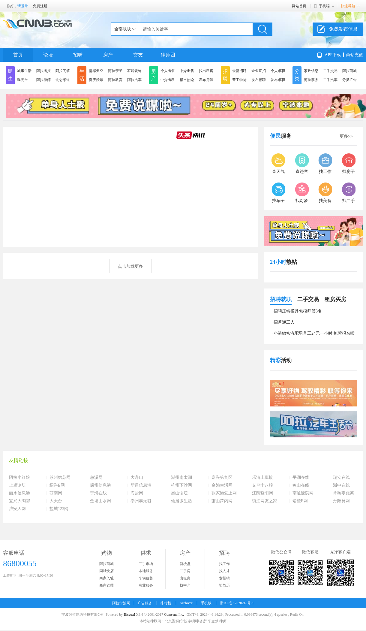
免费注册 (40, 6)
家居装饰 (134, 71)
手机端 (324, 6)
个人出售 (167, 71)
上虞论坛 (17, 485)
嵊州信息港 (100, 485)
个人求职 (278, 71)
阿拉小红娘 (19, 477)
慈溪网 (96, 477)
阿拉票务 (311, 80)
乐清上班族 (262, 477)
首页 (18, 54)
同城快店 (106, 571)
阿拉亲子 (115, 71)
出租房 (185, 578)
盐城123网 (59, 509)
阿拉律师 (43, 80)
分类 (297, 75)
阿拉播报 (43, 71)
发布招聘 (258, 80)
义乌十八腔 (262, 485)
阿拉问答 (63, 71)
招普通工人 (284, 322)
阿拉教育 (115, 80)
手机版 (206, 603)
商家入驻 (106, 578)
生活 (82, 75)
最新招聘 (239, 71)
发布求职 (278, 80)
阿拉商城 (349, 71)
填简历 (224, 585)
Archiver (186, 603)
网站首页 (299, 6)
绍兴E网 (57, 485)
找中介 (185, 585)
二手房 (185, 571)
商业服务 (146, 585)
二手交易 (330, 71)
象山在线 (300, 485)
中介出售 (187, 71)
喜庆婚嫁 (96, 80)
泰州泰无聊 (141, 501)
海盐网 (136, 493)
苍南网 (56, 493)
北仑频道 (63, 80)
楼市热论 (187, 80)
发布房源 (206, 80)
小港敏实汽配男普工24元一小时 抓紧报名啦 (314, 333)
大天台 (56, 501)
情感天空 (96, 71)
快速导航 (348, 6)
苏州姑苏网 (60, 477)
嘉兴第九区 (222, 477)
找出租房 (206, 71)
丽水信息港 (19, 493)
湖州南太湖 (181, 477)
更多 (346, 136)
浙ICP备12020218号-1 (237, 603)
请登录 (22, 6)
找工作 (224, 564)
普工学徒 (239, 80)
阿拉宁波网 (121, 603)
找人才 (224, 571)
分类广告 (349, 80)
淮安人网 (17, 509)
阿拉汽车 (134, 80)
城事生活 (24, 71)
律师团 (168, 54)
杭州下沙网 (181, 485)
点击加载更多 (130, 266)
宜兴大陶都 (19, 501)
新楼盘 (185, 564)
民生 (10, 75)
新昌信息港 (141, 485)
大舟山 (136, 477)
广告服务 (145, 603)
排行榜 (165, 603)
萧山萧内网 (222, 501)
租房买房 (335, 299)
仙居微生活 (181, 501)
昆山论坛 (179, 493)
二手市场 (146, 564)
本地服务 (146, 571)
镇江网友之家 (264, 501)
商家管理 (106, 585)
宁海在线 (98, 493)
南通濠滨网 (303, 493)
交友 (138, 54)
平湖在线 (300, 477)
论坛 (48, 54)
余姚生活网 (222, 485)
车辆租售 (146, 578)
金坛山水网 (100, 501)
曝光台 (22, 80)
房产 (108, 54)
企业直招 (258, 71)
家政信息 (311, 71)
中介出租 (167, 80)
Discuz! (129, 614)
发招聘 (224, 578)
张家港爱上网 (224, 493)
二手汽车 (330, 80)
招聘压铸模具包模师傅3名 (298, 311)
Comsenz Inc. (174, 614)
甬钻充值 (354, 55)
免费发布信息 (343, 29)
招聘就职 (281, 299)
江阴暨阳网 (262, 493)
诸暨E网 (300, 501)
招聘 (78, 54)
